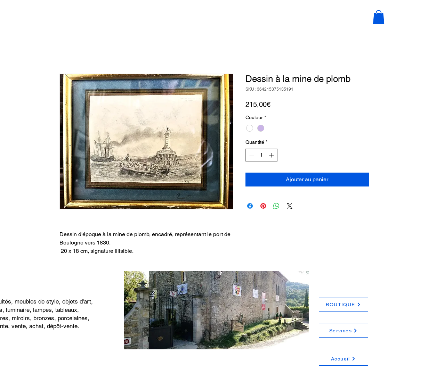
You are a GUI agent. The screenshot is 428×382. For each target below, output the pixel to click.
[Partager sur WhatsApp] (276, 206)
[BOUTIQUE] (343, 305)
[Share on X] (289, 206)
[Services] (343, 331)
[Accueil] (343, 359)
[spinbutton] (261, 155)
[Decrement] (251, 155)
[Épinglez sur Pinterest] (263, 206)
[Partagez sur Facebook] (250, 206)
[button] (379, 17)
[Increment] (272, 155)
